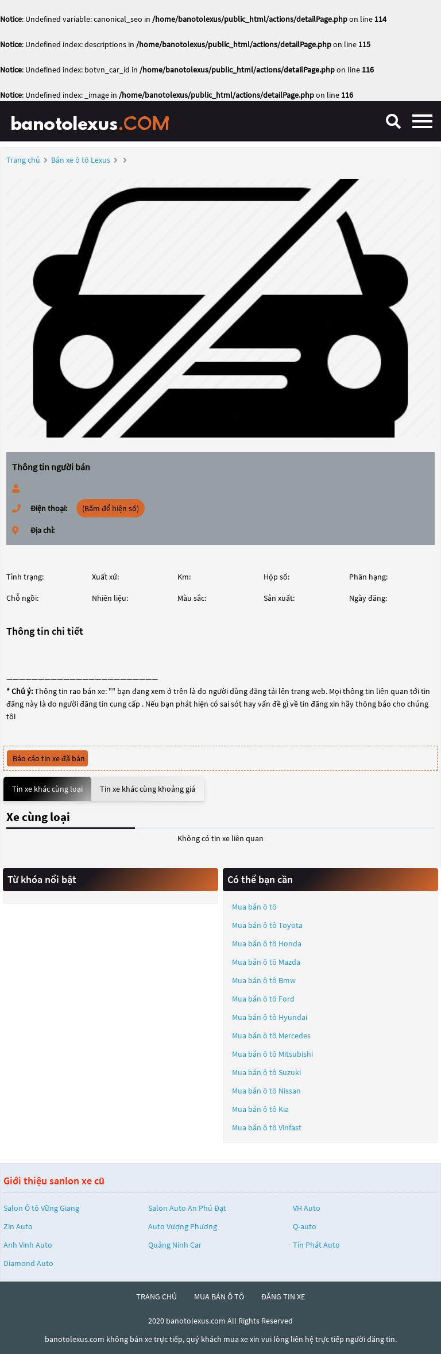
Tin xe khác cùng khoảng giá (147, 789)
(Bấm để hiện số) (110, 508)
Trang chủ (23, 160)
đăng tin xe (283, 1296)
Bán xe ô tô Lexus (80, 160)
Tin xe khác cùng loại (47, 789)
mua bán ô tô (219, 1296)
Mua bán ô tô (254, 907)
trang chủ (156, 1296)
